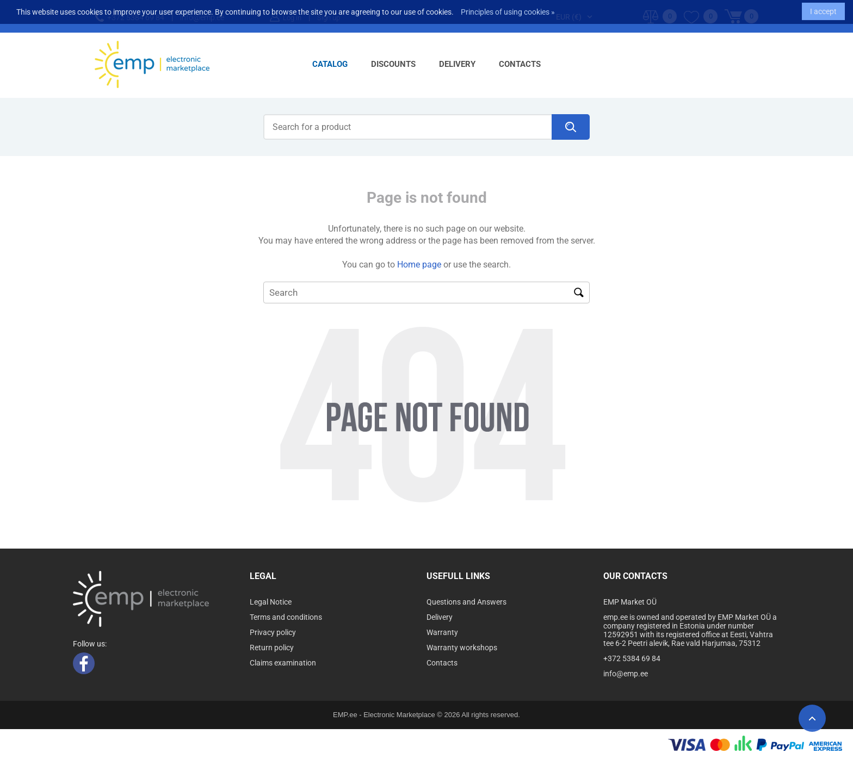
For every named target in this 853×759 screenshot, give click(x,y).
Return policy (272, 647)
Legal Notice (271, 602)
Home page (419, 264)
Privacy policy (273, 632)
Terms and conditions (286, 617)
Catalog (330, 64)
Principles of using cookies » (508, 8)
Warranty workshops (461, 647)
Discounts (393, 64)
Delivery (457, 64)
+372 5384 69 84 (631, 658)
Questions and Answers (466, 602)
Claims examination (283, 662)
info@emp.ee (625, 673)
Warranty (442, 632)
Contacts (520, 64)
